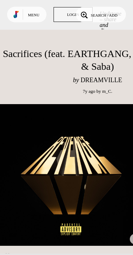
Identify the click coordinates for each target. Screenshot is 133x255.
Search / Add (98, 14)
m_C (106, 91)
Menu (33, 15)
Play (71, 175)
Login (73, 14)
